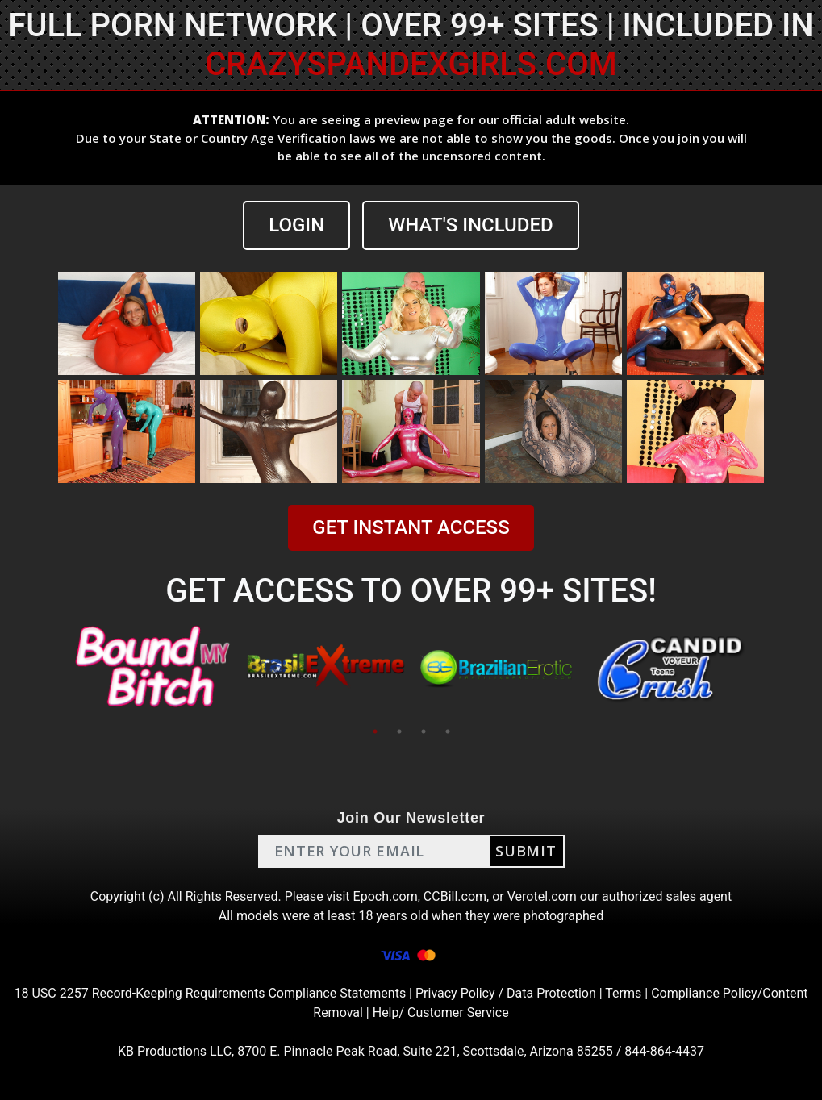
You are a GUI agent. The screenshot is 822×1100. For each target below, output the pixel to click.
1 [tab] (375, 731)
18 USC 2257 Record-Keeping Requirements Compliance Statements (211, 993)
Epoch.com (385, 896)
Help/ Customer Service (441, 1012)
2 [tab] (399, 731)
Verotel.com (542, 896)
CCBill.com (455, 896)
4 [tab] (448, 731)
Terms (623, 993)
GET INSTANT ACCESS (410, 527)
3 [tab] (423, 731)
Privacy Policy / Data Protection (505, 993)
